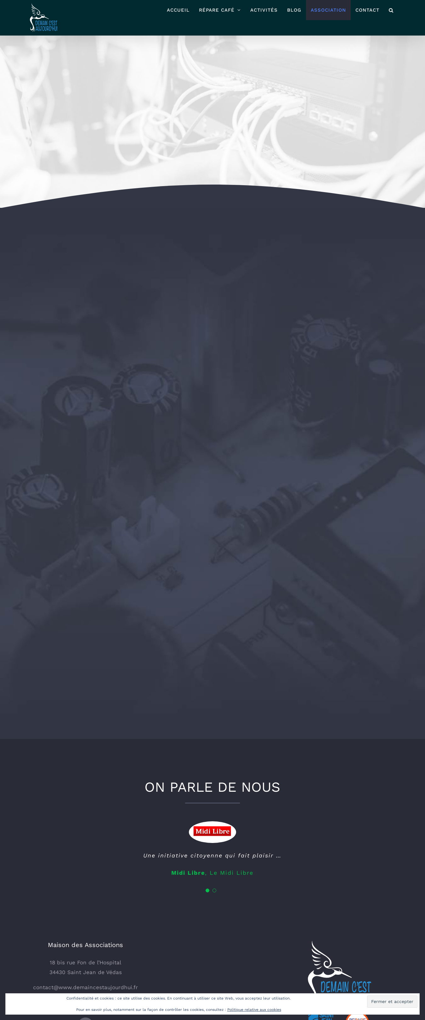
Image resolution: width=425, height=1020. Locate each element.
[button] (391, 10)
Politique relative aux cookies (254, 1009)
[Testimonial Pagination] (207, 805)
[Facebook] (85, 941)
